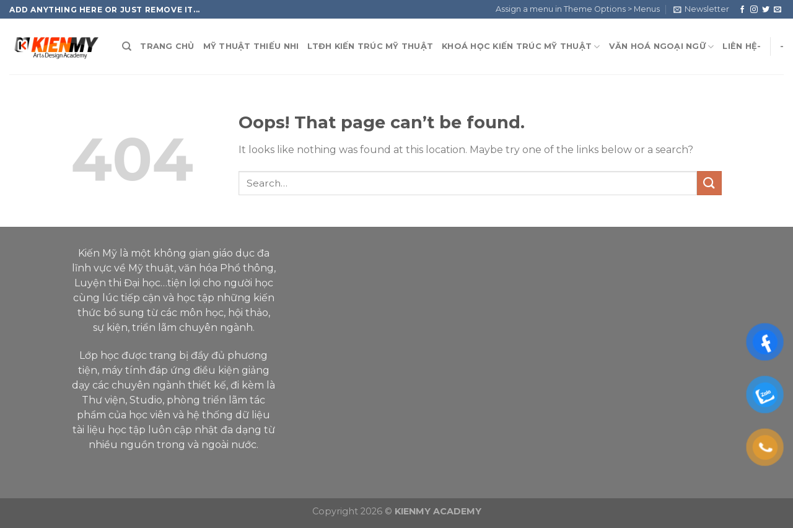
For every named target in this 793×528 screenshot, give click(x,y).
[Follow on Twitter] (765, 9)
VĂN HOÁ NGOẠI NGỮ (661, 47)
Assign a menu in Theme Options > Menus (578, 9)
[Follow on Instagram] (754, 9)
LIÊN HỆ (739, 46)
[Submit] (709, 183)
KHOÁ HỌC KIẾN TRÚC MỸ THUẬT (521, 47)
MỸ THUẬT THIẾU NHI (251, 46)
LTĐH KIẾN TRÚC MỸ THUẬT (370, 46)
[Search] (126, 46)
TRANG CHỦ (167, 46)
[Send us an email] (777, 9)
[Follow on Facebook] (742, 9)
